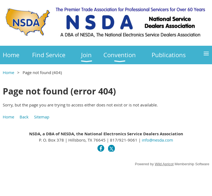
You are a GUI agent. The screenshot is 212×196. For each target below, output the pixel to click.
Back (24, 117)
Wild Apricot (164, 164)
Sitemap (41, 117)
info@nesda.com (157, 140)
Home (8, 72)
